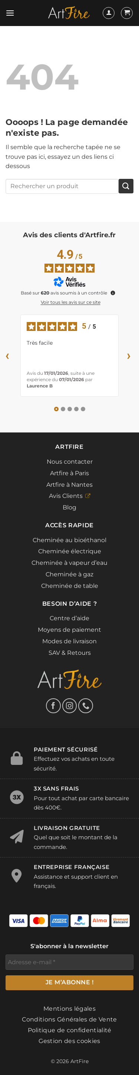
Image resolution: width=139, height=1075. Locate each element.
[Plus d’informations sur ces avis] (112, 292)
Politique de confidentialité (70, 1030)
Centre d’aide (69, 618)
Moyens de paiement (69, 629)
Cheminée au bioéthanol (69, 540)
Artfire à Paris (69, 473)
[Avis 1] (56, 409)
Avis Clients (66, 495)
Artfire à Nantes (69, 484)
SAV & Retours (70, 652)
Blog (69, 507)
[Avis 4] (76, 409)
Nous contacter (70, 461)
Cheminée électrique (69, 551)
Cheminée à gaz (69, 574)
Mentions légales (69, 1008)
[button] (10, 13)
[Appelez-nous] (85, 705)
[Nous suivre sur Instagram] (69, 705)
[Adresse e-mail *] (69, 962)
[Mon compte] (109, 13)
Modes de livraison (69, 641)
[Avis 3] (69, 409)
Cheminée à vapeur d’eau (69, 562)
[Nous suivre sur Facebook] (53, 705)
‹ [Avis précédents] (7, 355)
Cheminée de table (69, 585)
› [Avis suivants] (129, 355)
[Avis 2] (63, 409)
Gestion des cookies (69, 1041)
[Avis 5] (83, 409)
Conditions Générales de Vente (69, 1019)
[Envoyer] (126, 186)
